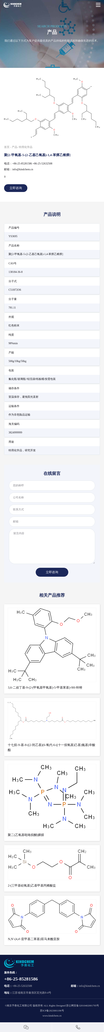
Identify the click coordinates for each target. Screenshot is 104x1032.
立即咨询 (16, 188)
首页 (7, 147)
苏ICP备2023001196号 (52, 1010)
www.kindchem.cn (51, 1015)
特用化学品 (25, 147)
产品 (14, 147)
